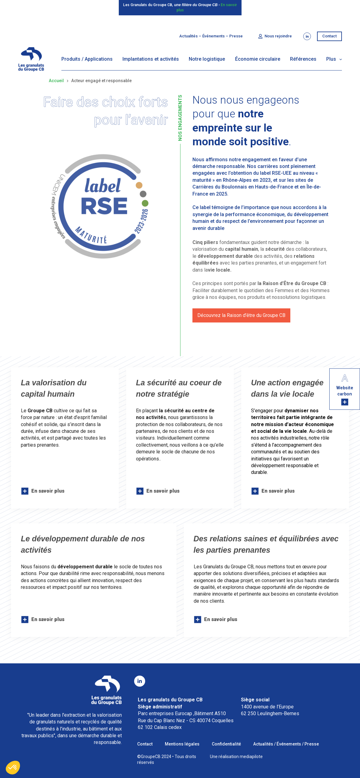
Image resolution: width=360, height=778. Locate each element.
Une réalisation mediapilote (236, 756)
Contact (329, 36)
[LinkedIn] (307, 36)
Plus (334, 59)
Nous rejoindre (275, 36)
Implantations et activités (150, 59)
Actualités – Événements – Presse (211, 36)
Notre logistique (207, 59)
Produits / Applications (87, 59)
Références (303, 59)
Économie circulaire (257, 59)
